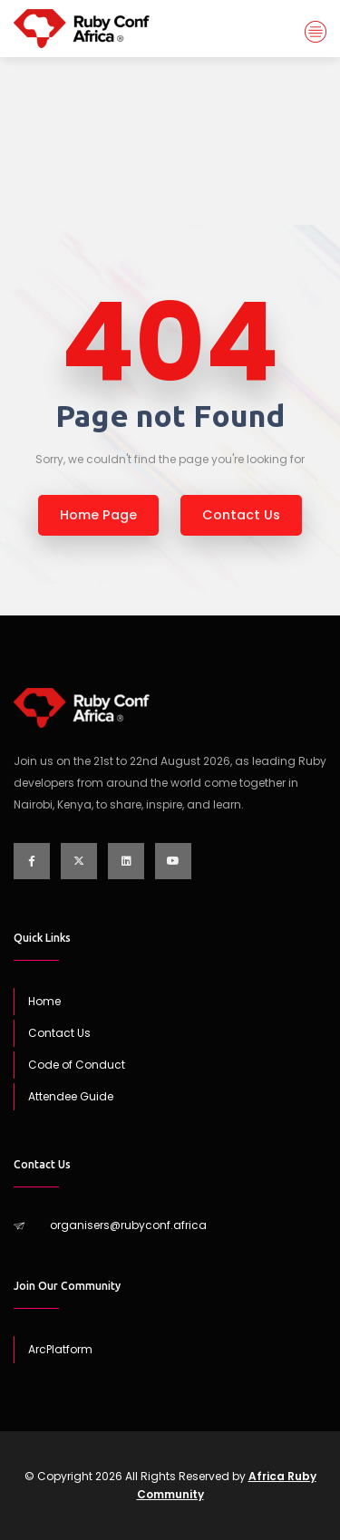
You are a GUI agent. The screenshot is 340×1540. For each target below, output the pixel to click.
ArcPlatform (60, 1349)
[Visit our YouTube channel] (173, 861)
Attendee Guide (70, 1096)
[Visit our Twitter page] (79, 861)
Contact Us (59, 1033)
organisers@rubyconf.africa (128, 1225)
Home (127, 138)
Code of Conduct (76, 1064)
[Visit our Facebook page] (32, 861)
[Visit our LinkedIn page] (126, 861)
